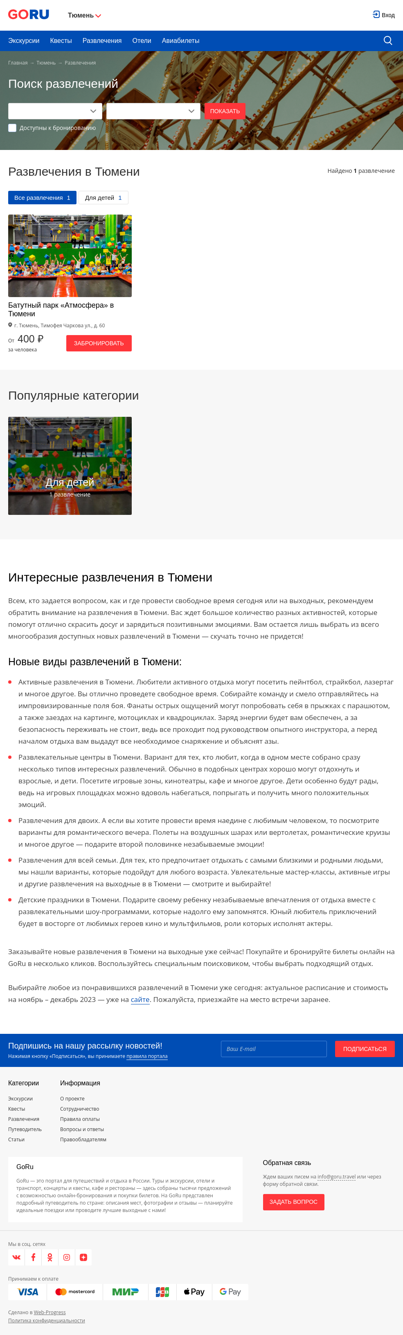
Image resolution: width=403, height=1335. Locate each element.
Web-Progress (50, 1312)
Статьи (16, 1139)
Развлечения (102, 40)
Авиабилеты (181, 40)
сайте (140, 999)
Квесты (61, 40)
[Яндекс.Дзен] (83, 1257)
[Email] (274, 1049)
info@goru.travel (336, 1176)
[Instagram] (67, 1257)
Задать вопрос (293, 1202)
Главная (18, 62)
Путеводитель (25, 1129)
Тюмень (46, 62)
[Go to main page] (28, 15)
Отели (142, 40)
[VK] (16, 1257)
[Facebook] (33, 1257)
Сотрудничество (79, 1108)
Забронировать (99, 343)
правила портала (146, 1056)
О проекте (72, 1098)
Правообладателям (83, 1139)
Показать (225, 111)
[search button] (388, 41)
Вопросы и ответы (82, 1129)
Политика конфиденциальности (46, 1320)
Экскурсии (23, 40)
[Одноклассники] (50, 1257)
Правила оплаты (80, 1119)
